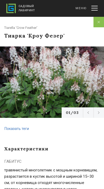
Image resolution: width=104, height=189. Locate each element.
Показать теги (16, 129)
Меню (87, 8)
